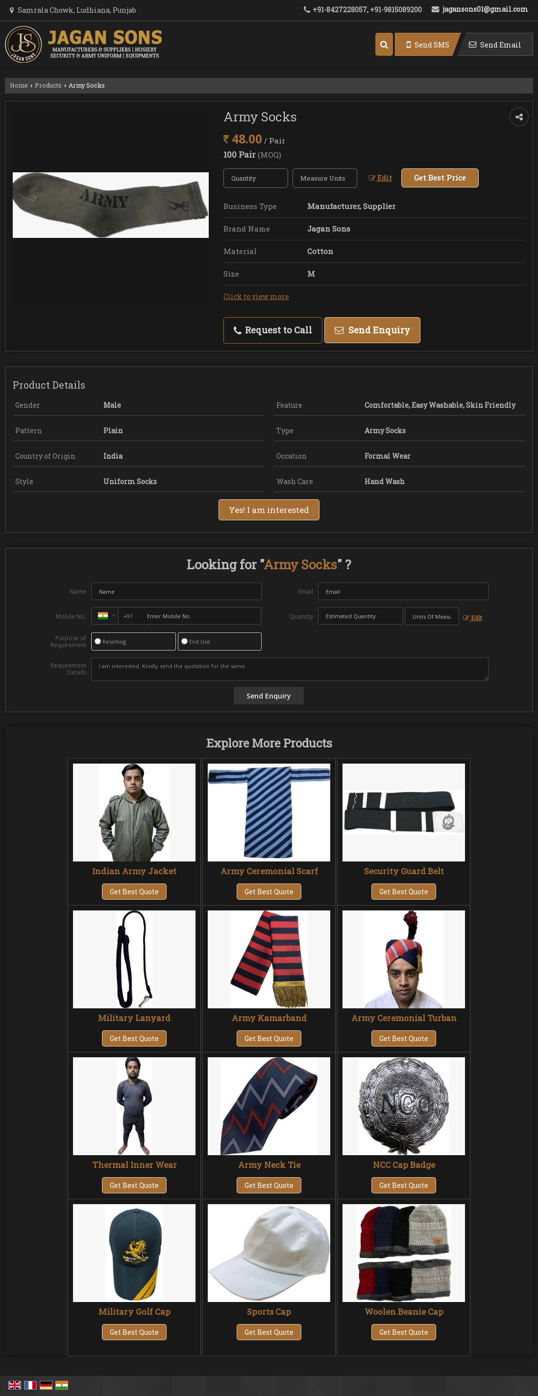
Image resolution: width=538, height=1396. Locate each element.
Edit (380, 178)
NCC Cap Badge (404, 1164)
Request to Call (273, 330)
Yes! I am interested (269, 509)
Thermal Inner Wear (134, 1164)
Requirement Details (68, 669)
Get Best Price (440, 178)
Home (19, 85)
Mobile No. (71, 616)
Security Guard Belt (404, 871)
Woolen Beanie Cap (404, 1311)
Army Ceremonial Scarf (269, 871)
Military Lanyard (134, 1018)
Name (78, 591)
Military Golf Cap (134, 1311)
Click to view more (256, 296)
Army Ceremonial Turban (404, 1018)
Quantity (301, 616)
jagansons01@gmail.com (485, 9)
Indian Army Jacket (134, 871)
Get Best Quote (134, 891)
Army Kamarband (269, 1018)
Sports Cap (269, 1311)
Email (305, 591)
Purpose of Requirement (68, 642)
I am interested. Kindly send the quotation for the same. (289, 669)
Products (48, 85)
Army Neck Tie (269, 1164)
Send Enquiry (372, 330)
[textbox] (325, 178)
